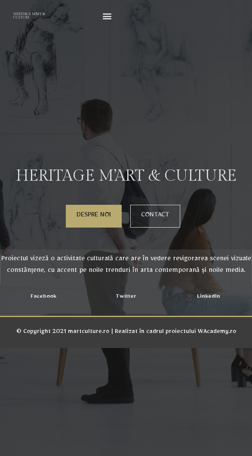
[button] (107, 16)
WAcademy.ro (217, 332)
